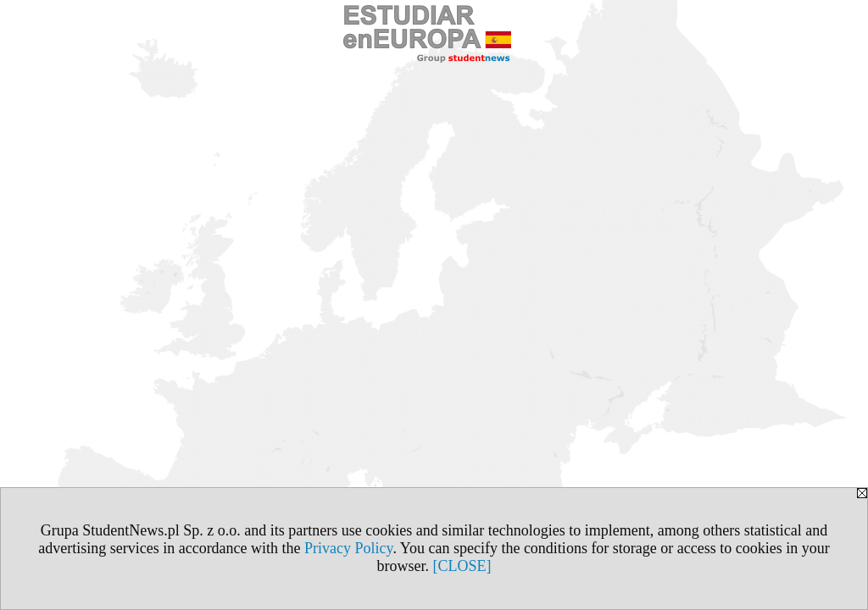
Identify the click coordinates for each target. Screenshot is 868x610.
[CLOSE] (462, 565)
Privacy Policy (348, 548)
